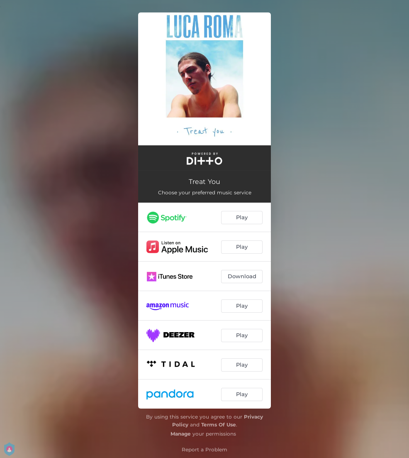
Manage (180, 434)
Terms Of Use (218, 424)
